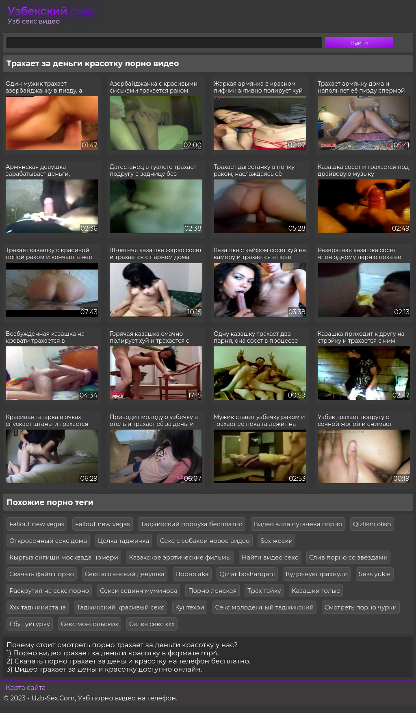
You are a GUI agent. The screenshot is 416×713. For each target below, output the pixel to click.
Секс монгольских (90, 624)
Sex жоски (276, 540)
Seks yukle (375, 574)
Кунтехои (189, 607)
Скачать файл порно (41, 574)
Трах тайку (264, 590)
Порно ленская (212, 590)
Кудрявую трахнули (317, 574)
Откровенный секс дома (48, 540)
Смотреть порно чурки (361, 607)
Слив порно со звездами (348, 557)
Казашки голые (316, 590)
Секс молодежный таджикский (264, 607)
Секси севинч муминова (139, 590)
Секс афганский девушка (125, 574)
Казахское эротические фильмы (180, 557)
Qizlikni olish (372, 524)
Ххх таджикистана (37, 607)
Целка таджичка (124, 540)
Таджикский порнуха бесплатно (192, 524)
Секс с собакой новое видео (205, 540)
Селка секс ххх (152, 624)
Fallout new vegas (36, 524)
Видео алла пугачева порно (298, 524)
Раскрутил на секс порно (49, 590)
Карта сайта (26, 687)
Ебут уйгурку (29, 624)
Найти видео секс (270, 557)
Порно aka (192, 574)
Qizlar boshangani (247, 574)
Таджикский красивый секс (121, 607)
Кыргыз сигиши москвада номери (63, 557)
